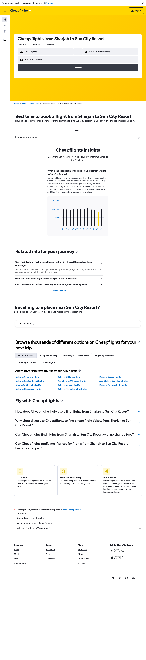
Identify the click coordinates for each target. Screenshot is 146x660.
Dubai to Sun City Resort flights (30, 381)
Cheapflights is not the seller (79, 518)
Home (16, 104)
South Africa (34, 104)
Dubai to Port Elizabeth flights (113, 385)
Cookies (49, 3)
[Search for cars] (5, 25)
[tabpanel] (78, 205)
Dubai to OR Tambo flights (69, 377)
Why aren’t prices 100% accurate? (79, 528)
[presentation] (139, 138)
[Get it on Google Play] (117, 550)
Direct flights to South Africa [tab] (76, 356)
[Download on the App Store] (117, 557)
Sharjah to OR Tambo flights (28, 385)
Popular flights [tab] (48, 362)
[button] (143, 3)
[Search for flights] (5, 19)
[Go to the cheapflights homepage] (20, 10)
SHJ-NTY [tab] (78, 130)
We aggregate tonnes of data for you (79, 523)
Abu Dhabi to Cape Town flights (113, 381)
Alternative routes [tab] (26, 356)
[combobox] (23, 44)
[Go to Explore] (5, 31)
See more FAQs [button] (59, 290)
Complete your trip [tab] (48, 356)
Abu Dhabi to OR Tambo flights (72, 381)
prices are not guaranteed (72, 510)
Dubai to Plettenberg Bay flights (72, 389)
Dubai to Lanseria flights (69, 385)
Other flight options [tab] (27, 362)
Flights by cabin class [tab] (105, 356)
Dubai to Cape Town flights (28, 377)
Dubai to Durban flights (110, 377)
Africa (24, 104)
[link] (113, 578)
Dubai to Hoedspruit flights (28, 389)
